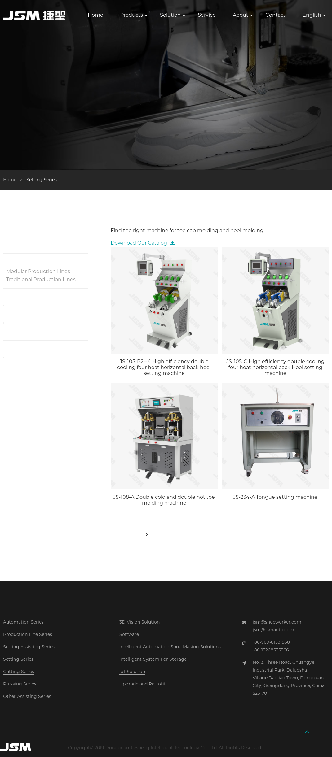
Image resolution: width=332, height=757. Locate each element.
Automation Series (23, 622)
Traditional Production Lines (41, 279)
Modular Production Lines (38, 271)
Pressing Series (19, 684)
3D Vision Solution (139, 622)
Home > (14, 179)
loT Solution (132, 671)
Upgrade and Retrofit (142, 684)
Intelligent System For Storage (153, 659)
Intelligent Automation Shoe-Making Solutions (170, 647)
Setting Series (18, 659)
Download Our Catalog (139, 243)
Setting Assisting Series (29, 647)
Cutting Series (18, 671)
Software (129, 634)
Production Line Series (27, 634)
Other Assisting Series (27, 696)
